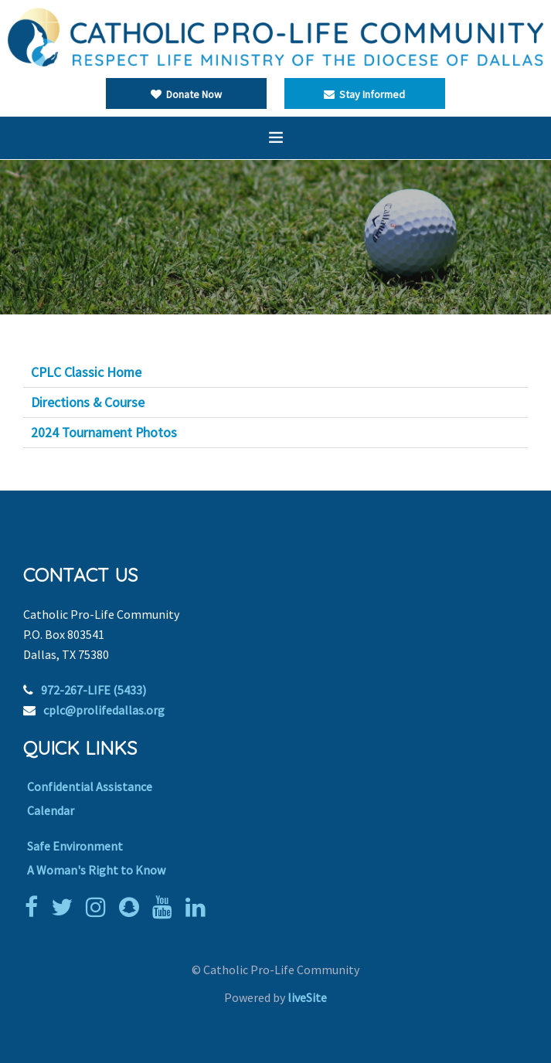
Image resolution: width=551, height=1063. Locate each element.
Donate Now (186, 94)
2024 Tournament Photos (104, 432)
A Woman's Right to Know (96, 870)
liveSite (307, 997)
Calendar (50, 810)
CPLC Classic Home (86, 372)
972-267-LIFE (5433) (93, 690)
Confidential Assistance (89, 786)
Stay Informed (364, 94)
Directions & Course (88, 402)
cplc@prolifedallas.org (104, 710)
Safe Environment (75, 846)
